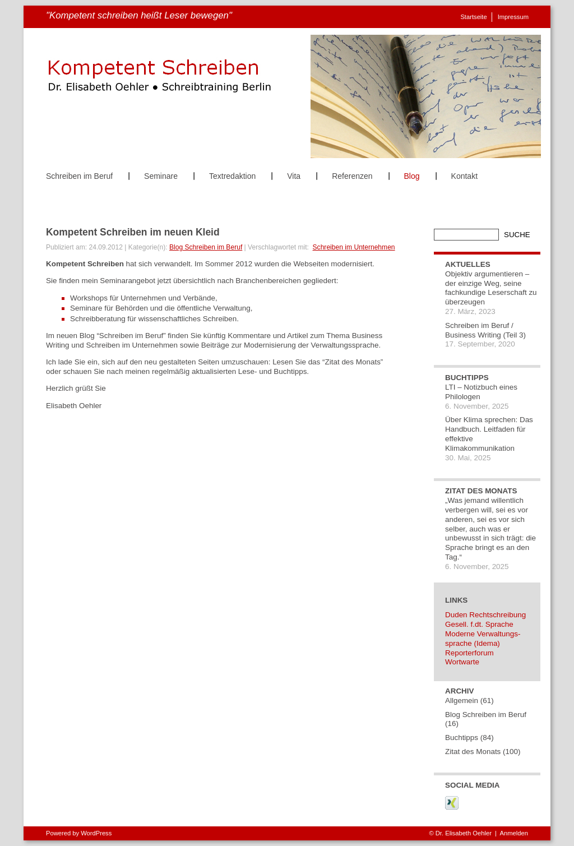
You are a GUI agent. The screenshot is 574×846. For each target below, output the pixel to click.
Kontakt (464, 176)
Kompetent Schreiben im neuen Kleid (133, 232)
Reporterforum (469, 653)
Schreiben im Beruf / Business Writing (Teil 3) (485, 330)
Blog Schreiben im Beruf (205, 247)
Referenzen (352, 176)
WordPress (96, 833)
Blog (412, 176)
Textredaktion (232, 176)
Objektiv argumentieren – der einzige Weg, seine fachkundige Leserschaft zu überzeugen (491, 288)
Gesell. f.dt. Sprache (479, 624)
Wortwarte (462, 662)
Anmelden (514, 833)
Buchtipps (461, 737)
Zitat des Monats (473, 751)
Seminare (161, 176)
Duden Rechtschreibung (485, 615)
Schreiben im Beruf (79, 176)
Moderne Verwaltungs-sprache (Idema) (482, 639)
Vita (293, 176)
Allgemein (461, 700)
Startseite (473, 16)
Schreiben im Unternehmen (354, 247)
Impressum (513, 16)
